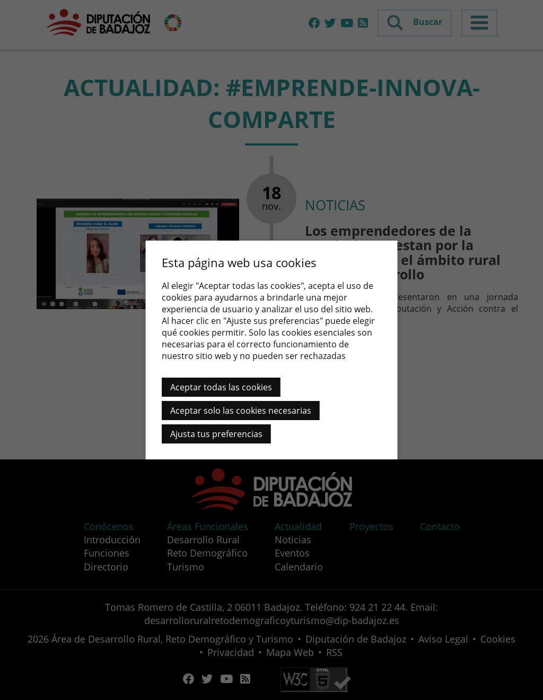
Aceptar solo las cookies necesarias (240, 410)
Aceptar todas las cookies (221, 387)
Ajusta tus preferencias (216, 434)
